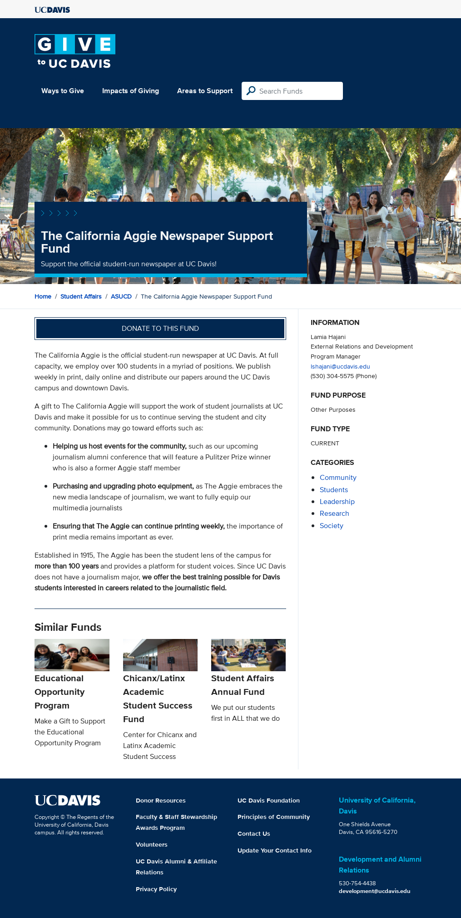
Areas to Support (205, 90)
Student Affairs (81, 296)
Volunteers (152, 844)
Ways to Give (62, 90)
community (338, 477)
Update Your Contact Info (275, 850)
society (331, 525)
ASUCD (121, 296)
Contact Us (254, 833)
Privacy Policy (156, 888)
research (334, 513)
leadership (337, 501)
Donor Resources (161, 800)
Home (43, 296)
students (334, 489)
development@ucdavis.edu (375, 891)
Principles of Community (274, 816)
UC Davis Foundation (269, 800)
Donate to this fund (160, 328)
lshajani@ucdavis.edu (340, 366)
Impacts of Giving (130, 90)
